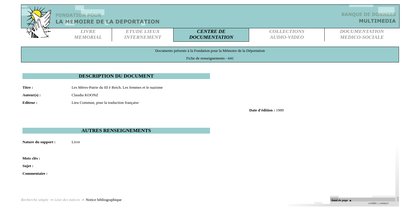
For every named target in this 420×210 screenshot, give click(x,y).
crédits (372, 203)
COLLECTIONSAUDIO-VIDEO (286, 34)
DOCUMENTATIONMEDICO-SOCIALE (362, 34)
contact (383, 203)
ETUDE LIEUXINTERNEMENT (142, 34)
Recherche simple (34, 199)
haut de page (342, 200)
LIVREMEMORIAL (88, 34)
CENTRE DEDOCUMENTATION (211, 34)
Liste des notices (67, 199)
